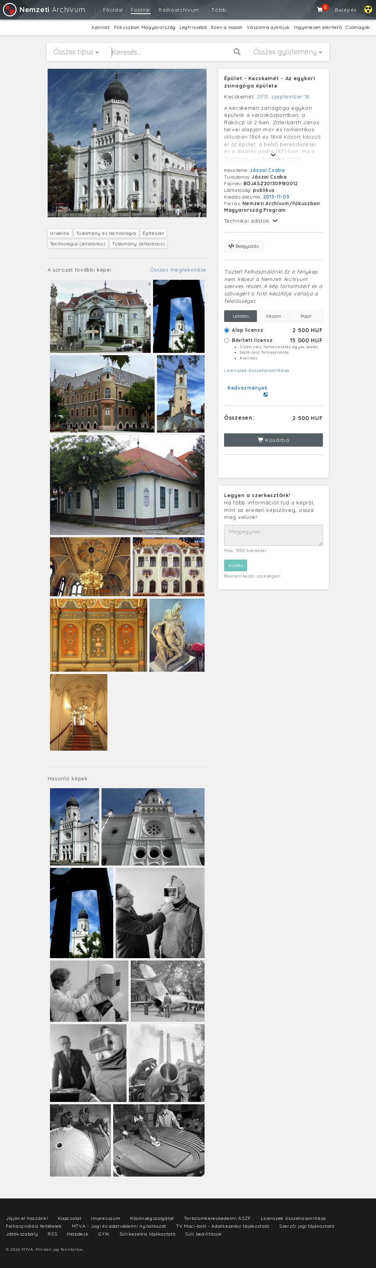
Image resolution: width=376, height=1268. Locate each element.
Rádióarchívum (179, 10)
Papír (306, 316)
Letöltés (241, 316)
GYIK (104, 1234)
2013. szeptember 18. (284, 96)
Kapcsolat (69, 1218)
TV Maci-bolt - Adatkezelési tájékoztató (222, 1226)
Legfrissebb (193, 27)
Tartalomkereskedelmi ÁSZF (217, 1218)
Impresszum (105, 1218)
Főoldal (113, 10)
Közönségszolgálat (152, 1218)
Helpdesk (78, 1234)
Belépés (345, 10)
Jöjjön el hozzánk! (27, 1218)
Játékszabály (22, 1234)
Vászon (273, 316)
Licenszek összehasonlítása (256, 370)
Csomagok (358, 27)
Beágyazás (243, 246)
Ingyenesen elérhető (318, 27)
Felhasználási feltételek (34, 1226)
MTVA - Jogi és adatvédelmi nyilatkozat (119, 1226)
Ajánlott (100, 27)
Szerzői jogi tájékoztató (307, 1226)
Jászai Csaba (267, 170)
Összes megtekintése (178, 269)
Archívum (43, 9)
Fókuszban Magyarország (145, 27)
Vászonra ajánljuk (268, 27)
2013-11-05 (276, 197)
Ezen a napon (227, 27)
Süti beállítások (203, 1234)
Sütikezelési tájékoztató (147, 1234)
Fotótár (141, 10)
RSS (52, 1234)
